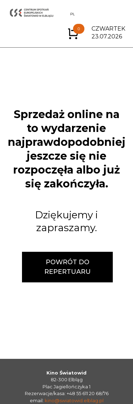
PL (72, 14)
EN (63, 14)
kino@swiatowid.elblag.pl (74, 400)
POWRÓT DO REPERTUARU (67, 267)
